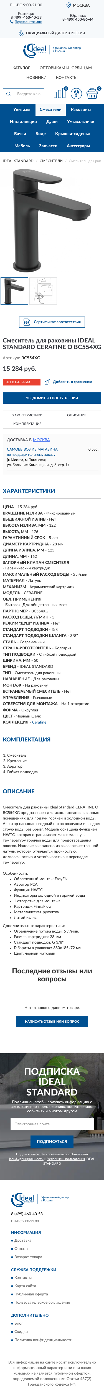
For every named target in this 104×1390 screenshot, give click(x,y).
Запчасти (48, 146)
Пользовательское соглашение (42, 1303)
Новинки (36, 78)
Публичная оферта (31, 1295)
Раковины (81, 110)
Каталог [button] (21, 68)
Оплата (21, 1249)
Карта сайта (25, 1286)
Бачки (20, 134)
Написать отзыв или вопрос (52, 1021)
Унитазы (21, 110)
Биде (40, 134)
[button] (26, 21)
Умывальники (80, 122)
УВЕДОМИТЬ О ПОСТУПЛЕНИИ (52, 398)
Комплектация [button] (27, 423)
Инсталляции (23, 122)
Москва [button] (41, 440)
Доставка (22, 1240)
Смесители (51, 110)
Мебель (22, 146)
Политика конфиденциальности (43, 1340)
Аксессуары (78, 146)
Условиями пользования (66, 1159)
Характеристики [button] (27, 415)
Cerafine (39, 722)
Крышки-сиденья (72, 134)
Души (52, 122)
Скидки (21, 1332)
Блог (18, 1323)
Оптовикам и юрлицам (66, 68)
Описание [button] (76, 415)
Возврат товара (28, 1257)
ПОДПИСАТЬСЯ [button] (52, 1142)
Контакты (67, 78)
